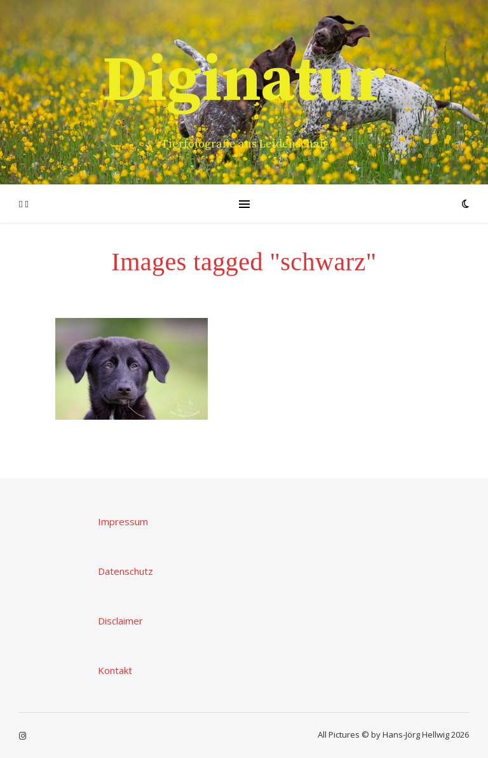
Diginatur (244, 81)
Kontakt (115, 670)
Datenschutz (125, 571)
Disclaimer (120, 620)
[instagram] (22, 735)
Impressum (123, 521)
